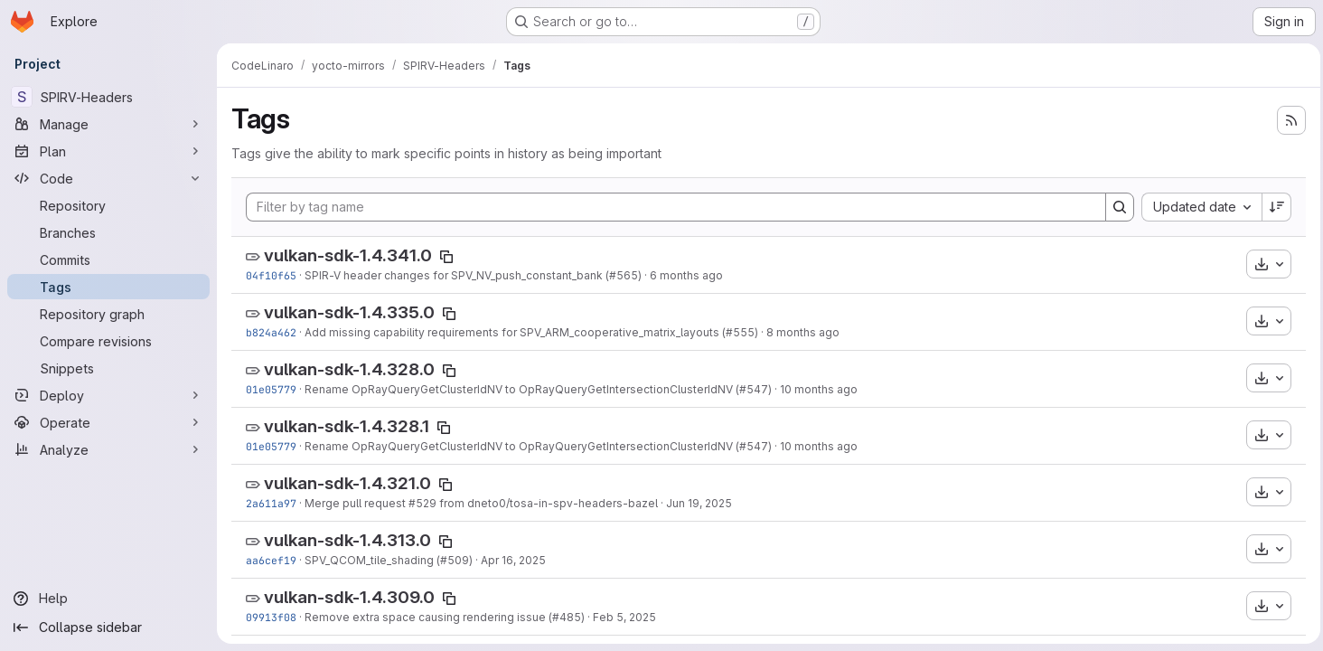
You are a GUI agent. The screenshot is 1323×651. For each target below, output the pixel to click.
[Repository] (108, 205)
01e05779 (271, 389)
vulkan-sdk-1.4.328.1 (346, 426)
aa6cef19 (271, 560)
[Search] (1115, 207)
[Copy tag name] (446, 257)
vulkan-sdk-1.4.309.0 (349, 597)
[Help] (108, 598)
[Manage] (108, 124)
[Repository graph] (108, 313)
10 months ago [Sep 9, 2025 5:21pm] (819, 389)
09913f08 (271, 617)
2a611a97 (271, 503)
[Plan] (108, 151)
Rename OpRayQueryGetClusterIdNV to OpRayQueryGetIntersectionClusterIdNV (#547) (538, 389)
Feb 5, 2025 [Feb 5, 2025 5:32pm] (624, 617)
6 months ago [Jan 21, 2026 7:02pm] (686, 275)
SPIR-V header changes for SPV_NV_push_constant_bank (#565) (473, 275)
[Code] (108, 178)
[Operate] (108, 422)
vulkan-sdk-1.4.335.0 (349, 312)
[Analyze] (108, 449)
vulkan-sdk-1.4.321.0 (347, 483)
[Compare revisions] (108, 341)
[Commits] (108, 259)
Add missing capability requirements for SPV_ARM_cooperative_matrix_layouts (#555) (531, 332)
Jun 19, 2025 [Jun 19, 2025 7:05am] (699, 503)
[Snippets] (108, 368)
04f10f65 (271, 275)
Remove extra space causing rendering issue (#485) (445, 617)
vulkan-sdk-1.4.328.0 (349, 369)
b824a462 (271, 332)
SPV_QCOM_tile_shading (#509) (389, 560)
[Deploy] (108, 395)
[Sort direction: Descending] (1272, 207)
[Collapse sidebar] (108, 627)
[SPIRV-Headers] (108, 96)
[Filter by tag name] (674, 207)
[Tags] (108, 286)
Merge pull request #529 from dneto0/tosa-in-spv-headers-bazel (481, 503)
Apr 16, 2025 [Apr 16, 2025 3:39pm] (513, 560)
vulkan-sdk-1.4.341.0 (348, 255)
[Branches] (108, 232)
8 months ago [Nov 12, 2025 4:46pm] (803, 332)
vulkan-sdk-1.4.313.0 (347, 540)
